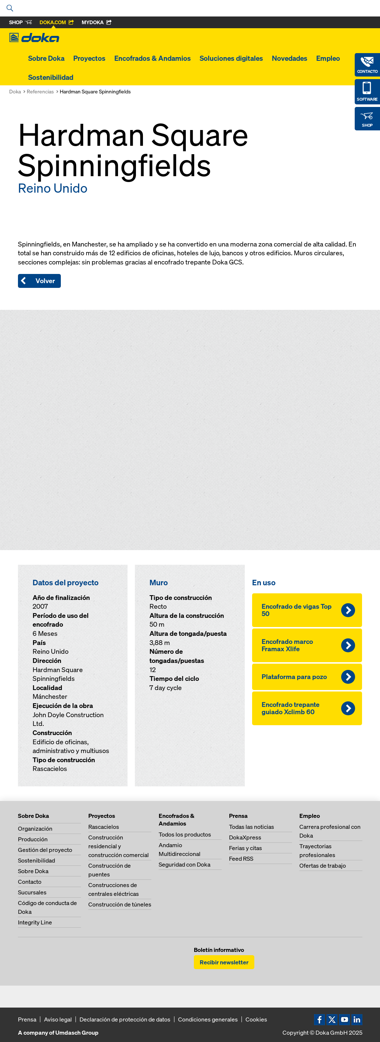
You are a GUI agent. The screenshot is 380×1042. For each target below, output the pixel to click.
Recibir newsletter (224, 962)
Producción (33, 839)
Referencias (40, 91)
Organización (35, 828)
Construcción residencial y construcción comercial (118, 846)
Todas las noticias (251, 827)
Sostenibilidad (50, 77)
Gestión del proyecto (45, 850)
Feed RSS (241, 858)
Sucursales (32, 892)
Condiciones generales (208, 1019)
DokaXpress (245, 837)
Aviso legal (58, 1019)
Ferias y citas (245, 848)
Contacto (29, 882)
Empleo (328, 58)
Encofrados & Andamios (152, 58)
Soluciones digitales (231, 58)
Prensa (27, 1019)
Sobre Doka (46, 58)
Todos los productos (185, 834)
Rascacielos (103, 827)
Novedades (289, 58)
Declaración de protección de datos (125, 1019)
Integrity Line (35, 922)
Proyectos (89, 58)
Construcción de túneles (119, 904)
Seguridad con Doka (184, 864)
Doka (15, 91)
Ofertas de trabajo (322, 865)
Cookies (256, 1019)
